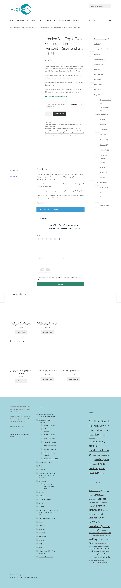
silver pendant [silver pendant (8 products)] (98, 551)
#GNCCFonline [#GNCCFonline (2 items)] (101, 425)
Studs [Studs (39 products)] (107, 557)
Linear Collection (49, 435)
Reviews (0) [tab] (13, 176)
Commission (48, 20)
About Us (76, 20)
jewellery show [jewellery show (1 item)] (106, 455)
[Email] (72, 260)
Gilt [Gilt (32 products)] (99, 502)
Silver (64, 135)
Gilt (76, 128)
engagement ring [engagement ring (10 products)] (93, 502)
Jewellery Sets (43, 525)
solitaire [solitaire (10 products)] (95, 557)
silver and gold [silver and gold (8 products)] (98, 543)
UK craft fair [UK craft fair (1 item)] (102, 473)
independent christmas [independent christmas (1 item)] (98, 455)
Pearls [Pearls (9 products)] (90, 539)
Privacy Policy (43, 278)
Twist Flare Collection (50, 459)
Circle (53, 128)
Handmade (53, 131)
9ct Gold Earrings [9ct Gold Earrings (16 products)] (94, 491)
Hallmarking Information (47, 518)
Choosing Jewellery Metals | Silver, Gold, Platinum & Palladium (48, 475)
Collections (34, 20)
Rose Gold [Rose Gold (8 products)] (101, 539)
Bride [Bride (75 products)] (103, 490)
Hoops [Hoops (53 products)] (100, 517)
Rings (55, 135)
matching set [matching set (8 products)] (103, 530)
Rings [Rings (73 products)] (95, 539)
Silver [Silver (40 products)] (91, 543)
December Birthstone (62, 128)
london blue (53, 133)
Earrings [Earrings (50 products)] (102, 498)
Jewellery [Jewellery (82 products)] (94, 522)
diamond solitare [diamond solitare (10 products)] (93, 499)
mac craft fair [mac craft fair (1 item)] (91, 460)
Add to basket (59, 113)
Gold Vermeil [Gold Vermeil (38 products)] (99, 505)
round (60, 135)
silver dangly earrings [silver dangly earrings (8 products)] (105, 543)
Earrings (71, 128)
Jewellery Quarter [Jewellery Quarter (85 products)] (99, 526)
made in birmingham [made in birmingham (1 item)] (93, 464)
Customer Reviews (64, 20)
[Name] (48, 260)
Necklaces (55, 124)
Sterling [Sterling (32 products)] (100, 557)
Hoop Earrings (61, 131)
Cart (82, 6)
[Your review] (60, 249)
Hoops (68, 131)
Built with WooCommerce (28, 577)
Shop (12, 20)
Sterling (68, 135)
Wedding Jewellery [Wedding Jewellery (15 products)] (101, 563)
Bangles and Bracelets (46, 462)
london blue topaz (63, 133)
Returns (54, 6)
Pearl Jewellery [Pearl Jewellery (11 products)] (100, 535)
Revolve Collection (49, 442)
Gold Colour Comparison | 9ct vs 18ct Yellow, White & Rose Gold (48, 512)
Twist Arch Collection (50, 449)
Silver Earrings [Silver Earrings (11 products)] (101, 546)
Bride (49, 128)
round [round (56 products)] (106, 539)
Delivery (47, 6)
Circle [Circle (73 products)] (97, 494)
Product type (21, 20)
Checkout (42, 470)
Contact (76, 6)
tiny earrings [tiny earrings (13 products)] (92, 560)
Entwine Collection (49, 425)
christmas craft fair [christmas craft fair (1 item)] (104, 435)
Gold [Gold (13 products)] (102, 502)
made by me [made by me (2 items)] (102, 459)
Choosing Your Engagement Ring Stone (49, 486)
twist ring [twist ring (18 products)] (92, 563)
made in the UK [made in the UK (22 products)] (94, 530)
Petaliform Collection (50, 438)
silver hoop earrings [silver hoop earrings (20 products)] (100, 548)
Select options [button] (21, 332)
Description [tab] (14, 170)
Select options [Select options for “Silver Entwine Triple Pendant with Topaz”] (47, 379)
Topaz (79, 124)
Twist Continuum (33, 27)
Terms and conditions (65, 6)
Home (14, 27)
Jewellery (73, 131)
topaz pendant (76, 135)
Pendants (61, 124)
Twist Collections (22, 27)
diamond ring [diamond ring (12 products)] (104, 495)
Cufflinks (41, 496)
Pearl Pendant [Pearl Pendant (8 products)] (107, 535)
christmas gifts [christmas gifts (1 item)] (92, 438)
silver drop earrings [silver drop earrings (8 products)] (93, 546)
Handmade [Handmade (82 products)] (95, 510)
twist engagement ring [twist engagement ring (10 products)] (101, 560)
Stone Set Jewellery (71, 124)
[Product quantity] (48, 114)
